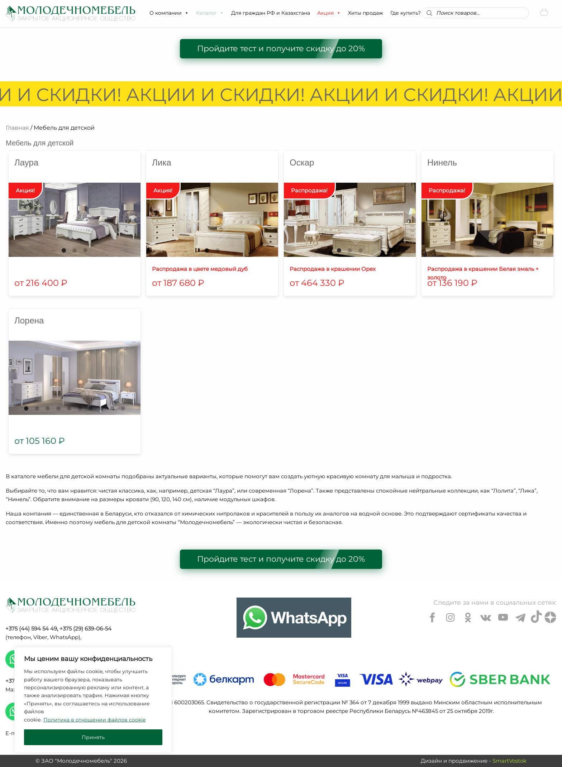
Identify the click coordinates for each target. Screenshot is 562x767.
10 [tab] (123, 408)
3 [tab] (85, 250)
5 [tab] (69, 408)
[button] (186, 13)
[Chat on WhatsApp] (294, 618)
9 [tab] (112, 408)
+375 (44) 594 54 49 (31, 628)
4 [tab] (58, 408)
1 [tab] (63, 250)
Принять (93, 737)
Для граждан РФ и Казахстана (270, 13)
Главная (17, 127)
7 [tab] (90, 408)
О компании (169, 13)
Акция (329, 13)
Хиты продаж (365, 13)
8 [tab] (101, 408)
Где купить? (405, 13)
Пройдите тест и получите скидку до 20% (281, 48)
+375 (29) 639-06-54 (85, 628)
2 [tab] (74, 250)
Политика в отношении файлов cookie (94, 719)
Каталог (210, 13)
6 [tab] (80, 408)
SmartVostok (509, 760)
